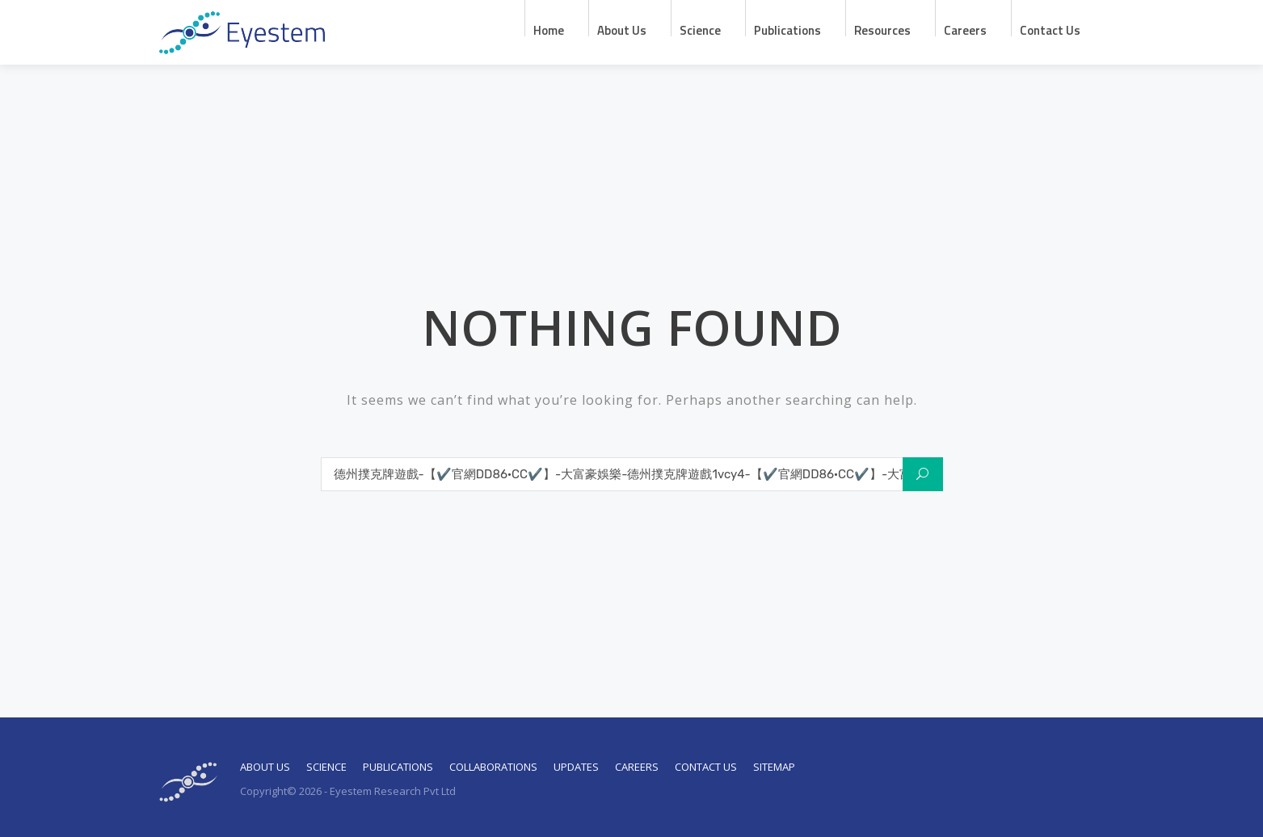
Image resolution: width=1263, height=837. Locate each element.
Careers (965, 28)
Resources (882, 28)
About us (621, 28)
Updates (576, 766)
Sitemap (774, 766)
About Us (265, 766)
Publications (787, 28)
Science (700, 28)
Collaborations (493, 766)
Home (548, 28)
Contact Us (1050, 28)
